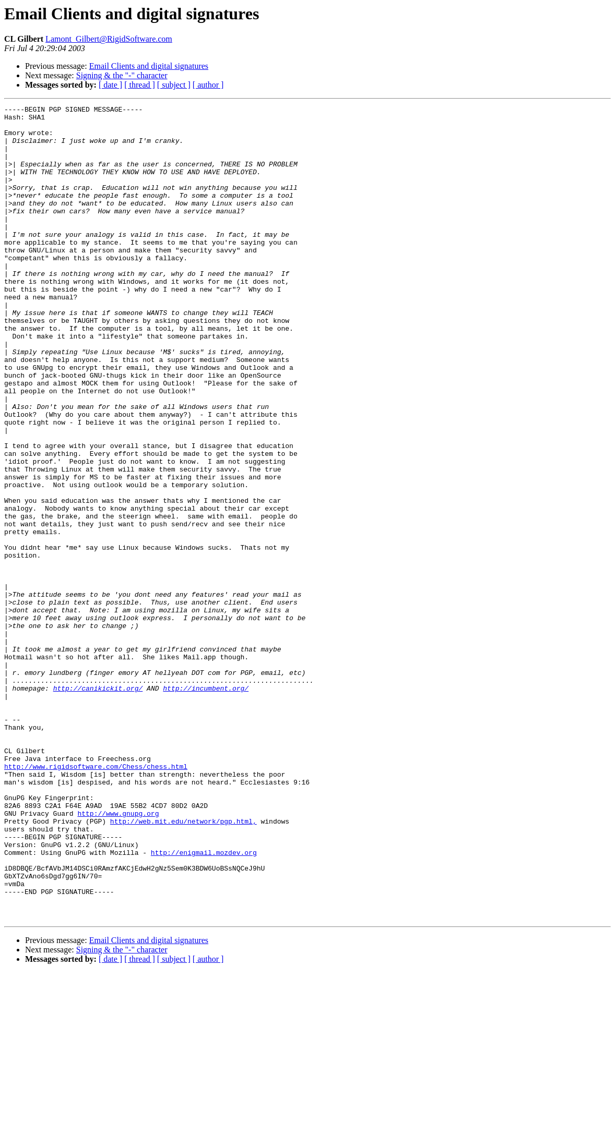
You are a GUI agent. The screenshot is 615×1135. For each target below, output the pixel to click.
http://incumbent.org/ (206, 805)
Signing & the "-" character (122, 75)
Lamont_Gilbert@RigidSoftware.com (108, 38)
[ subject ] (174, 84)
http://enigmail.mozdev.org (204, 1002)
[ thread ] (139, 84)
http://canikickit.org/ (98, 805)
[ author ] (208, 84)
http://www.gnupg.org (118, 955)
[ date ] (110, 84)
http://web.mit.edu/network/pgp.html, (183, 965)
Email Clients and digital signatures (148, 66)
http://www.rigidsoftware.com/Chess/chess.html (95, 899)
